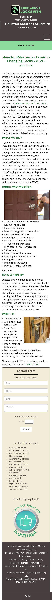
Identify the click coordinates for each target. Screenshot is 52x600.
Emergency (22, 566)
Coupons (34, 566)
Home (21, 45)
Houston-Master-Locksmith (31, 103)
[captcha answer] (29, 422)
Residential (23, 563)
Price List (31, 573)
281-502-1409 (26, 20)
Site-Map (41, 573)
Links (26, 576)
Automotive (10, 566)
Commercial (36, 563)
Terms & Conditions (15, 573)
